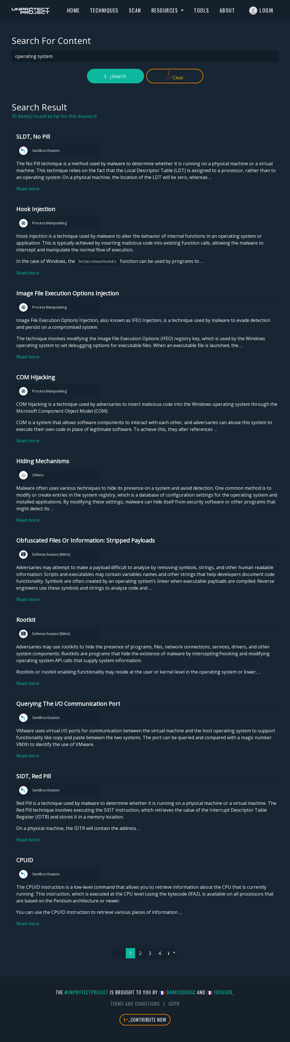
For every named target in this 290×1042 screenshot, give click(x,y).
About (227, 10)
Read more (27, 189)
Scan (135, 10)
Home (73, 10)
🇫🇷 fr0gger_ (220, 992)
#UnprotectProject (86, 992)
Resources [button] (165, 10)
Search (115, 76)
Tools (201, 10)
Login (261, 11)
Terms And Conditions (135, 1003)
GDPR (174, 1003)
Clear (175, 76)
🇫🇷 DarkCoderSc (177, 992)
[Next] (170, 953)
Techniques (104, 10)
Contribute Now (145, 1019)
